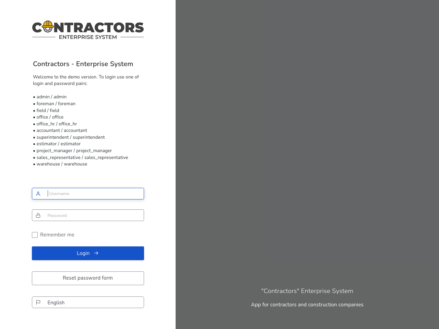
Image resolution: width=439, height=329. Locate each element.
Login (88, 253)
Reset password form (88, 278)
